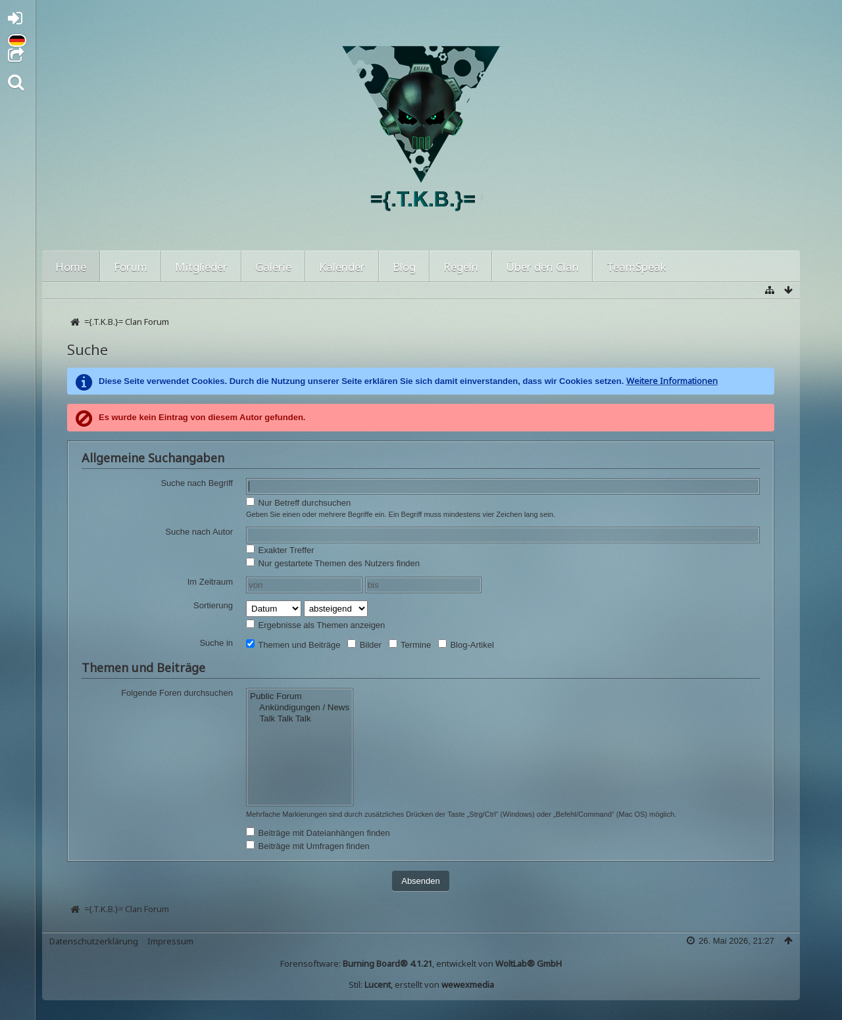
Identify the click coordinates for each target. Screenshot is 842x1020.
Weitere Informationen (672, 381)
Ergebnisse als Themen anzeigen (315, 624)
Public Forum (300, 696)
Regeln (460, 266)
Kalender (342, 266)
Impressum (170, 941)
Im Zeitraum (210, 582)
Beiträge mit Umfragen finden (308, 845)
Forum (130, 266)
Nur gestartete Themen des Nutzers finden (333, 563)
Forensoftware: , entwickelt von (421, 963)
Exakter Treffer (280, 550)
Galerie (273, 266)
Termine (410, 644)
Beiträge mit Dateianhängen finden (318, 832)
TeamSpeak (636, 266)
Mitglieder (201, 266)
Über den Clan (542, 266)
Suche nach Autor (199, 532)
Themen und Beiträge (293, 644)
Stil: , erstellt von (421, 984)
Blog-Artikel (466, 644)
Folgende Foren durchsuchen (177, 693)
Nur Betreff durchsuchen (298, 502)
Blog (404, 266)
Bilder (364, 644)
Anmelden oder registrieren (19, 20)
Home (70, 266)
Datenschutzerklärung (93, 941)
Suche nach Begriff (197, 483)
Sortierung (213, 605)
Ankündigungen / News (300, 708)
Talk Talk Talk (300, 719)
